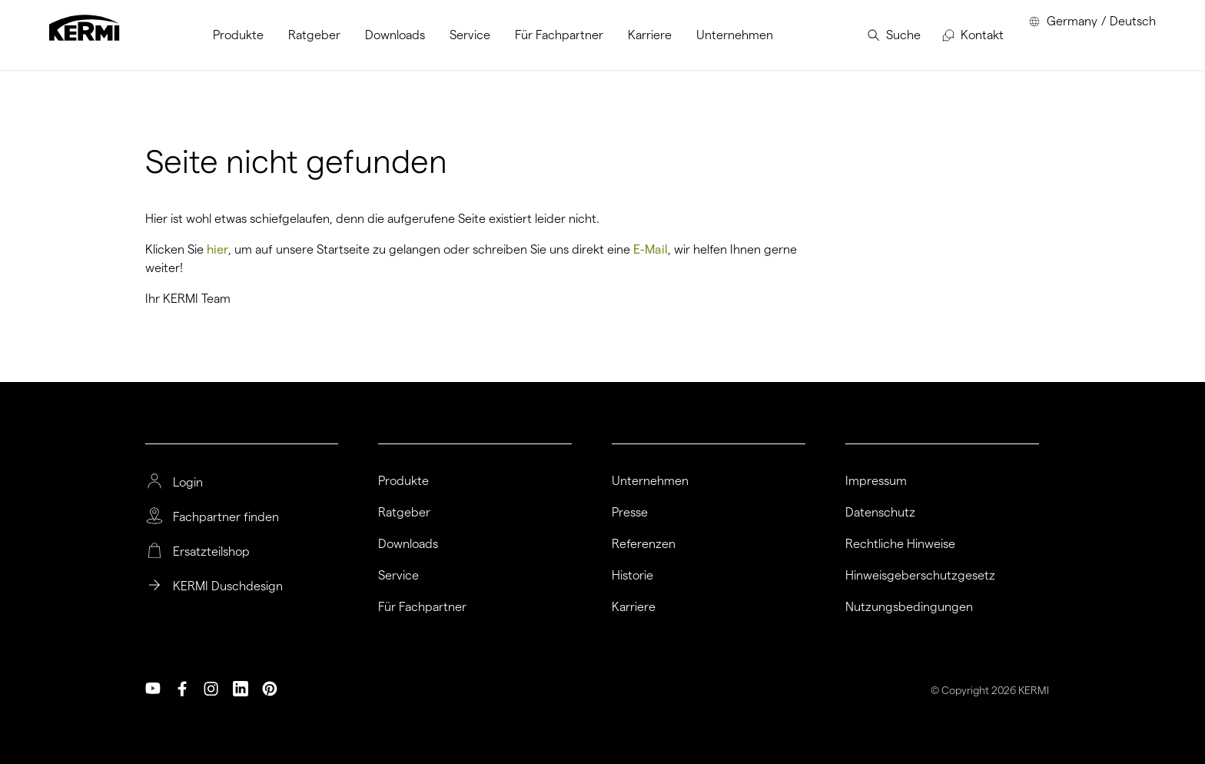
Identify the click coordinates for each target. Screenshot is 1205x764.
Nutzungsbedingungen (909, 607)
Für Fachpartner (422, 607)
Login (188, 483)
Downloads (408, 544)
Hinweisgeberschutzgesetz (920, 576)
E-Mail (650, 249)
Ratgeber (404, 513)
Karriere (634, 607)
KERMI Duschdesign (228, 586)
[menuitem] (238, 35)
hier (217, 249)
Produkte (403, 481)
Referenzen (644, 544)
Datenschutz (880, 513)
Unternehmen (650, 481)
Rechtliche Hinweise (900, 544)
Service (398, 576)
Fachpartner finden (226, 517)
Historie (632, 576)
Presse (630, 513)
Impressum (876, 481)
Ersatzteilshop (211, 552)
